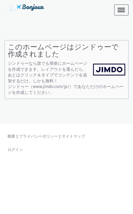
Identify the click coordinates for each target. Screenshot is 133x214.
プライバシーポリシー (38, 136)
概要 (11, 136)
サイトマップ (73, 136)
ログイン (15, 149)
